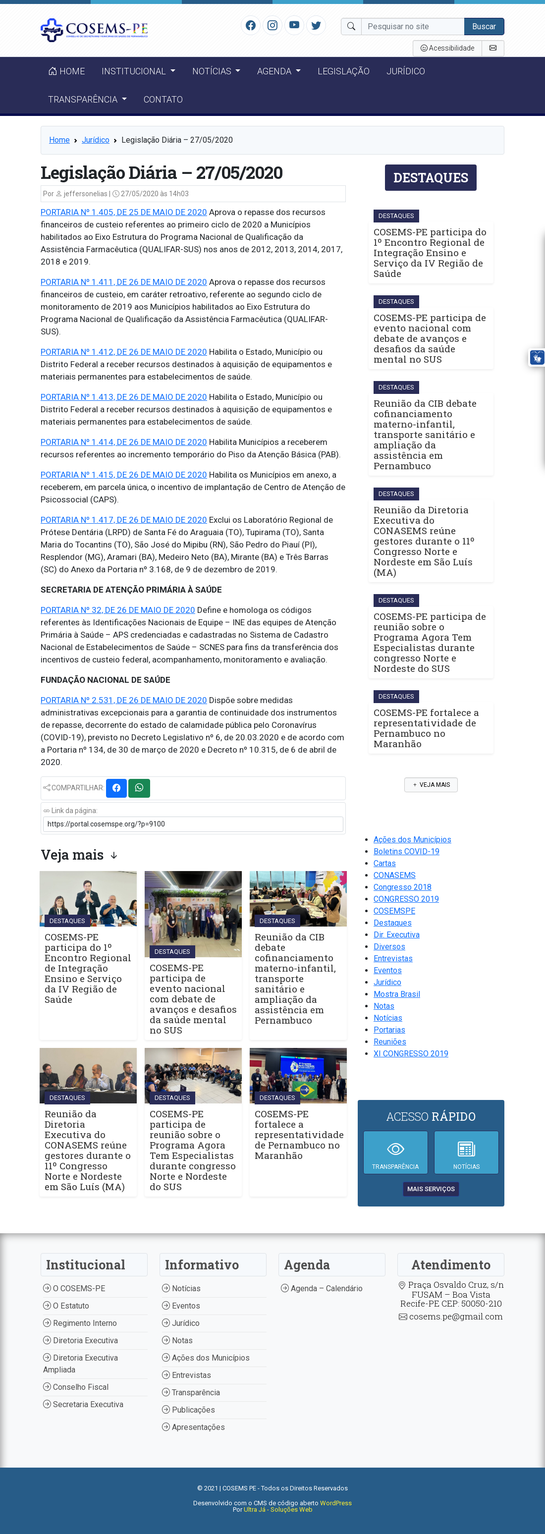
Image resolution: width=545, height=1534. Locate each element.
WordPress (336, 1503)
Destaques (393, 923)
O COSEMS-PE (74, 1288)
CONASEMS (395, 875)
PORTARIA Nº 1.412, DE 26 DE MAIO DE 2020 (124, 352)
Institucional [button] (135, 71)
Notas (384, 1006)
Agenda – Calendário (322, 1288)
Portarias (389, 1030)
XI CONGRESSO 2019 (411, 1053)
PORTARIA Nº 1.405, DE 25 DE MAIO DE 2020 (124, 212)
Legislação (344, 71)
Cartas (385, 863)
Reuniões (390, 1041)
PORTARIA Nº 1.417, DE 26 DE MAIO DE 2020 (124, 520)
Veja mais (431, 784)
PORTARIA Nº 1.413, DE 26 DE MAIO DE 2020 (124, 397)
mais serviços (431, 1189)
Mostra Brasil (397, 994)
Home (66, 71)
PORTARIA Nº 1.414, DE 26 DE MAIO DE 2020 (124, 442)
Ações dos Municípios (412, 839)
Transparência (191, 1392)
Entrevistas (393, 958)
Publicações (188, 1410)
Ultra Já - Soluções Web (278, 1509)
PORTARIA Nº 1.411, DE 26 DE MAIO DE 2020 (124, 282)
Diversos (389, 946)
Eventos (388, 970)
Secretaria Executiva (83, 1404)
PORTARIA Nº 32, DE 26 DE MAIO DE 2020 (118, 610)
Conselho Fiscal (76, 1387)
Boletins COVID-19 (406, 851)
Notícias (388, 1018)
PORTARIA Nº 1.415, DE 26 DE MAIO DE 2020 (124, 475)
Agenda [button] (275, 71)
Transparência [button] (83, 99)
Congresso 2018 (403, 887)
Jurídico (405, 71)
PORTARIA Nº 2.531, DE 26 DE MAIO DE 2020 (124, 700)
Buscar (484, 26)
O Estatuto (66, 1306)
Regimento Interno (80, 1323)
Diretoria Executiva (80, 1340)
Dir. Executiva (397, 934)
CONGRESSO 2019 (406, 899)
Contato (163, 99)
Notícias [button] (212, 71)
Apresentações (193, 1427)
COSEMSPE (394, 911)
